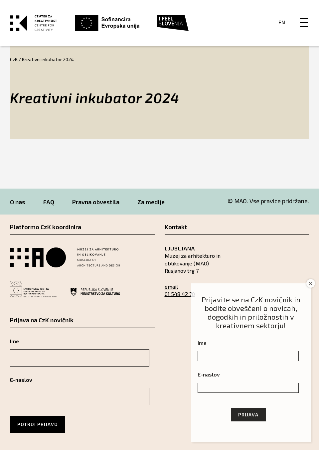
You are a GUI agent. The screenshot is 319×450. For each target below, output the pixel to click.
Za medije (151, 202)
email (171, 286)
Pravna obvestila (95, 202)
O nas (17, 202)
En (281, 22)
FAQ (48, 202)
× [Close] (311, 283)
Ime (14, 341)
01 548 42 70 (180, 294)
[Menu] (303, 15)
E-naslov (21, 379)
